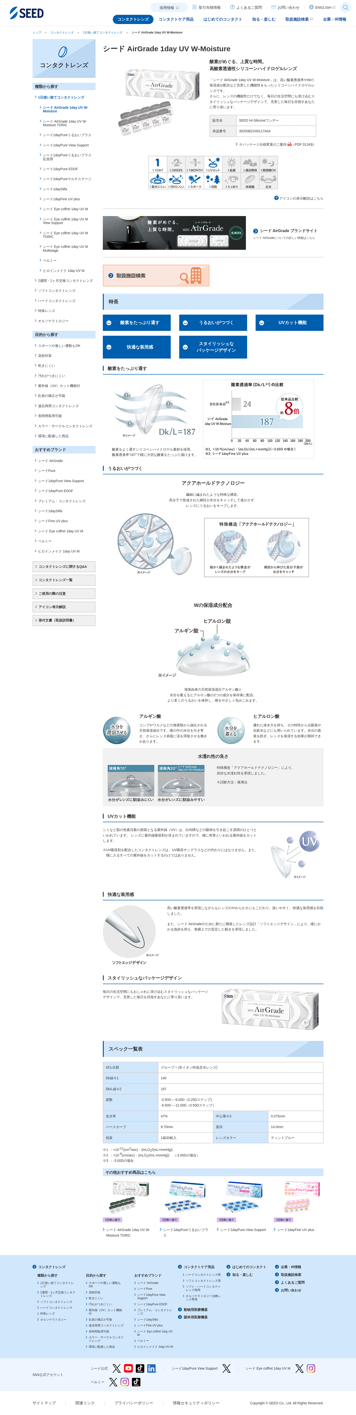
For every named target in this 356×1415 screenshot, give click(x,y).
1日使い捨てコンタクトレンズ (102, 32)
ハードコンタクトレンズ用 (203, 1274)
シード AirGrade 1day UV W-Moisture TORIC (65, 123)
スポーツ (195, 181)
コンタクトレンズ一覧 (56, 580)
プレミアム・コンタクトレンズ (62, 501)
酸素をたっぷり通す (140, 322)
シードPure (47, 471)
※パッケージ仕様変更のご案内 (263, 144)
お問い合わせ (291, 1290)
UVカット (213, 164)
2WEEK (176, 164)
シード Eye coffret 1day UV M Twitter (299, 1368)
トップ (36, 32)
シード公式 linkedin (152, 1368)
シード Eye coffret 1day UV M (65, 209)
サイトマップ (44, 1403)
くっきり (232, 181)
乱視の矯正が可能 (51, 396)
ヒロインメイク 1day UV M (63, 271)
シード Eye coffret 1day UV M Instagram (311, 1368)
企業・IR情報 (291, 1267)
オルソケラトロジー (53, 321)
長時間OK (268, 164)
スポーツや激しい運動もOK (59, 346)
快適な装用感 (140, 347)
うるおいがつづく (216, 322)
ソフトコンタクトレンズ (56, 291)
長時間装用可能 (50, 416)
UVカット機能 (293, 322)
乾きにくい (158, 181)
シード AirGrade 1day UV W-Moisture (157, 32)
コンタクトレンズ (62, 32)
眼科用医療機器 (196, 1317)
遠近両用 (250, 164)
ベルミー (50, 260)
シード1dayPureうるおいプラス (67, 135)
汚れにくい (176, 181)
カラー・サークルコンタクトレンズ (65, 426)
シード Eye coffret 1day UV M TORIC (65, 235)
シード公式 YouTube (128, 1368)
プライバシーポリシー (133, 1403)
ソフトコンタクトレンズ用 (203, 1280)
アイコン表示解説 (52, 607)
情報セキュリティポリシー (196, 1403)
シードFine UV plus (53, 521)
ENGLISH (323, 7)
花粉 (213, 181)
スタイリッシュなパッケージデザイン (216, 347)
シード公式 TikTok (140, 1368)
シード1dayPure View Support (243, 1230)
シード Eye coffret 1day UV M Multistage (65, 248)
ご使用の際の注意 (52, 593)
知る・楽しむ (242, 1275)
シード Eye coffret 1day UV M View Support (65, 221)
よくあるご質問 (293, 1282)
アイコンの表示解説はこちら (301, 198)
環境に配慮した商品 (53, 436)
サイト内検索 (345, 7)
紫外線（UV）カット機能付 (59, 386)
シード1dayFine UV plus (295, 1230)
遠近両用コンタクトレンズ (58, 406)
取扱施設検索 (156, 275)
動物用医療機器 (196, 1310)
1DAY (158, 164)
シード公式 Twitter (117, 1368)
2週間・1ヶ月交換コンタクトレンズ (65, 281)
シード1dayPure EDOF (60, 169)
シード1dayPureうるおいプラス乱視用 (67, 157)
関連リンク (85, 1403)
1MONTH (195, 164)
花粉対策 (45, 356)
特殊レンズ (46, 311)
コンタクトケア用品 (199, 1267)
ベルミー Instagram (125, 1382)
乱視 (232, 164)
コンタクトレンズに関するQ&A (63, 567)
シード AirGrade (50, 461)
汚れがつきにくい (51, 376)
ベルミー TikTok (136, 1382)
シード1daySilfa (55, 189)
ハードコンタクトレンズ (56, 301)
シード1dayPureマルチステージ (67, 179)
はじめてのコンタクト (249, 1267)
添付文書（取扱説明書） (57, 620)
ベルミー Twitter (113, 1382)
